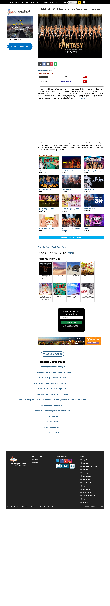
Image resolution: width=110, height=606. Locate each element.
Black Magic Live (45, 191)
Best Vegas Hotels (88, 474)
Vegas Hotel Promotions (90, 461)
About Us (85, 503)
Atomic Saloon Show (69, 172)
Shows (32, 2)
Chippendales (66, 191)
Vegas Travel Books (88, 500)
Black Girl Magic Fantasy (92, 172)
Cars (51, 2)
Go (79, 2)
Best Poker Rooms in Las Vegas (52, 406)
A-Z (60, 2)
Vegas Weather (87, 477)
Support (35, 461)
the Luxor (82, 99)
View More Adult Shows (71, 239)
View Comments (52, 355)
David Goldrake (52, 423)
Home (11, 2)
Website (35, 463)
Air (22, 2)
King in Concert (52, 417)
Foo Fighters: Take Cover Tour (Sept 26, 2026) (52, 384)
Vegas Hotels (86, 464)
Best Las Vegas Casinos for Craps (52, 379)
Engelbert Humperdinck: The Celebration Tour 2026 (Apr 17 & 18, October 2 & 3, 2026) (52, 401)
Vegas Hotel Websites (89, 487)
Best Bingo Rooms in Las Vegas (52, 368)
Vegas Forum (86, 490)
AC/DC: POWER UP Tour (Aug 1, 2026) (52, 390)
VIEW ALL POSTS (52, 434)
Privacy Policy (100, 508)
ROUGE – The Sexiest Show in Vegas (71, 230)
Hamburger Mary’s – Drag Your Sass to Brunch (70, 210)
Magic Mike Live (89, 209)
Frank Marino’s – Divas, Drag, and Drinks (47, 210)
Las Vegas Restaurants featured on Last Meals (53, 373)
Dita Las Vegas (89, 191)
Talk (56, 2)
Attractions (44, 2)
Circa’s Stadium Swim (52, 428)
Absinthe (42, 172)
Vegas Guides (86, 480)
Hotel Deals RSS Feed (89, 497)
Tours (37, 2)
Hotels (17, 2)
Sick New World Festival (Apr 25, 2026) (52, 395)
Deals (26, 2)
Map (64, 2)
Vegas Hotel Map (87, 484)
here (70, 254)
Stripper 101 (88, 230)
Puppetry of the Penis (46, 230)
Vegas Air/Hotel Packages (90, 467)
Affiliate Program (87, 494)
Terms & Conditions (90, 508)
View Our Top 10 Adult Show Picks (52, 248)
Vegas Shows (86, 471)
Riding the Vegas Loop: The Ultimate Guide (52, 412)
